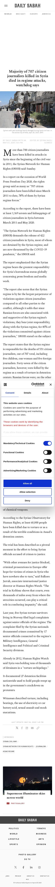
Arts (41, 839)
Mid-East (21, 14)
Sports (14, 844)
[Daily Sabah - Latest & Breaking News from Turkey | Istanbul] (27, 5)
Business (41, 834)
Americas (47, 14)
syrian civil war (10, 741)
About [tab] (45, 392)
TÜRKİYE (41, 828)
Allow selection (27, 492)
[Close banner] (51, 385)
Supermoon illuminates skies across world (26, 795)
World (8, 14)
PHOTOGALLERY (17, 803)
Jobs (7, 876)
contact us (44, 876)
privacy (18, 876)
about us (30, 876)
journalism (41, 746)
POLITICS (14, 828)
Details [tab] (27, 392)
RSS (27, 879)
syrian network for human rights (18, 746)
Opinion (41, 844)
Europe (34, 14)
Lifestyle (13, 839)
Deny (27, 500)
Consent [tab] (9, 392)
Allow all (27, 483)
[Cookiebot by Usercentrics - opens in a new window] (32, 385)
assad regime (8, 751)
